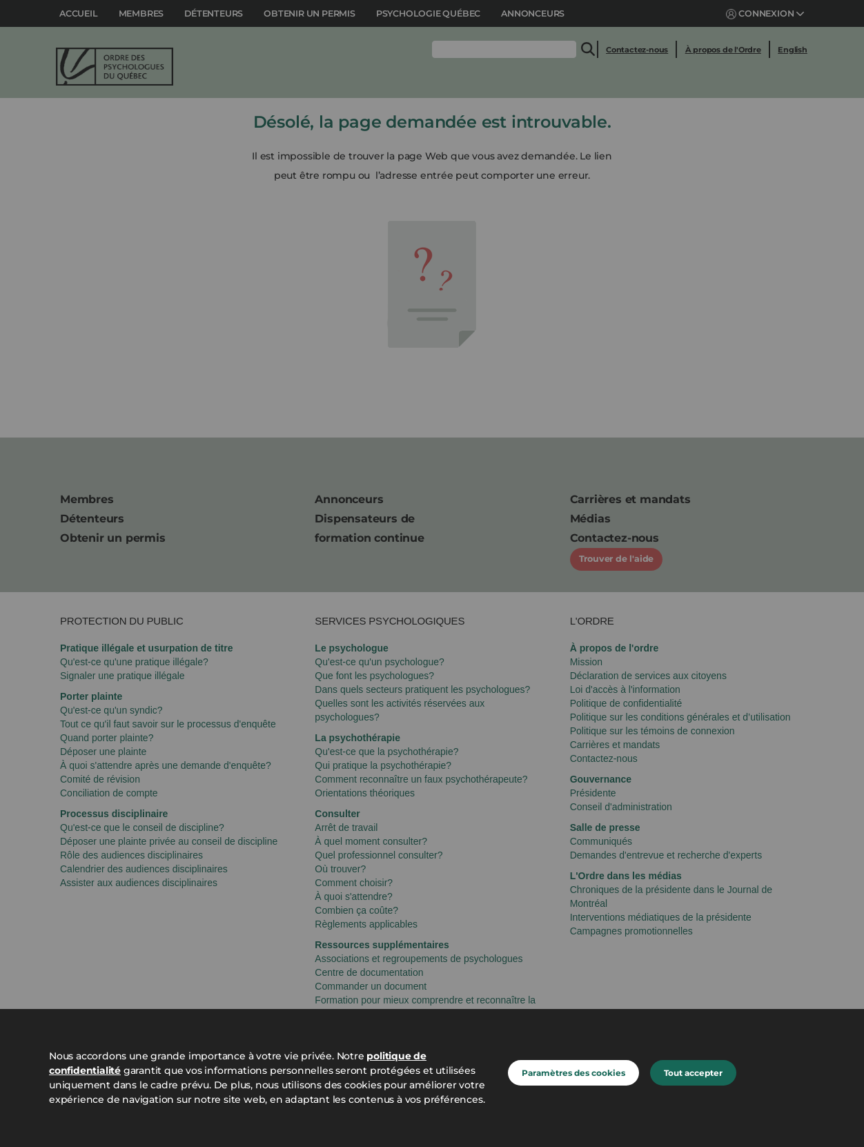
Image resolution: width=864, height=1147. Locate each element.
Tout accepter (693, 1073)
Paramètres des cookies (573, 1073)
